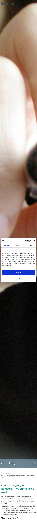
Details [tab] (18, 245)
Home (3, 474)
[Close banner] (34, 240)
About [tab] (30, 245)
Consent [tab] (6, 245)
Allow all (18, 272)
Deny (18, 278)
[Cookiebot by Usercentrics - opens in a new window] (23, 241)
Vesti (9, 474)
